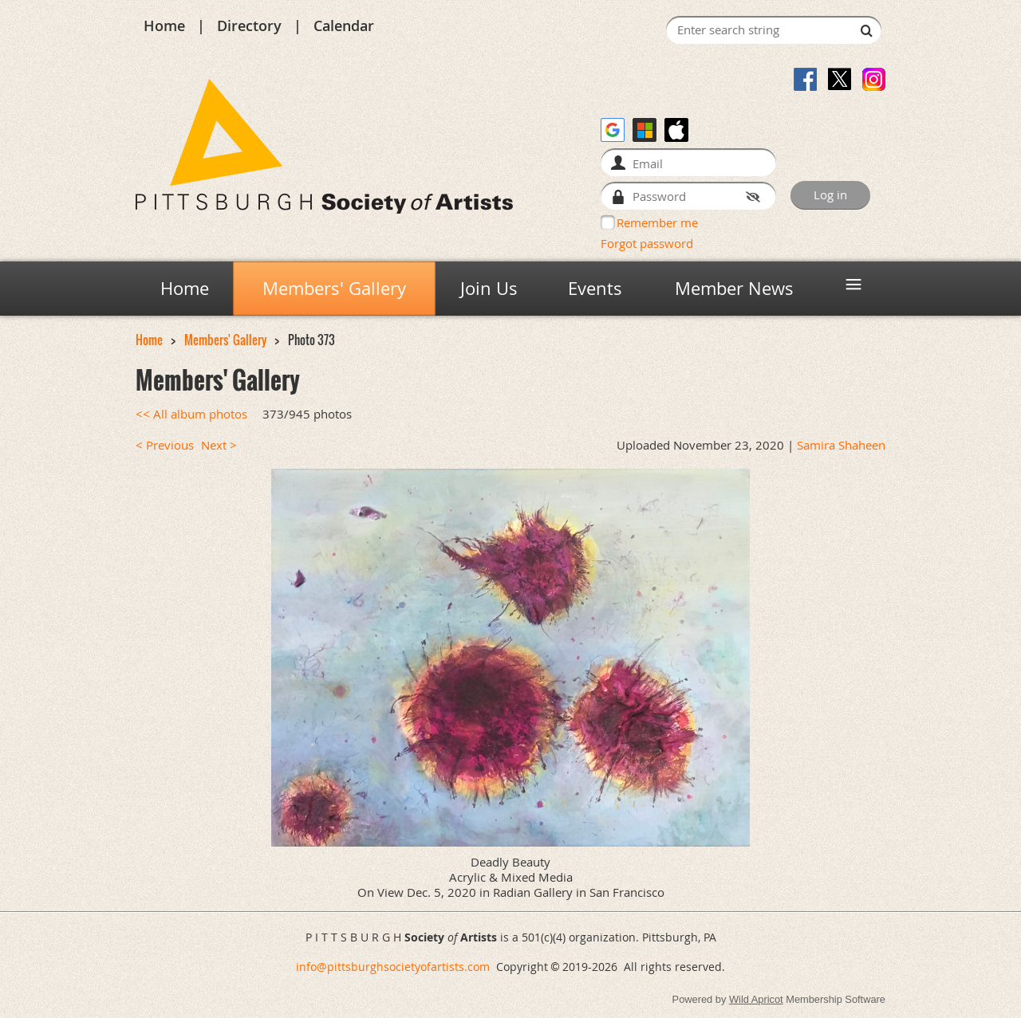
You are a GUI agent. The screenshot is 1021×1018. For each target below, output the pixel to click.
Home (164, 25)
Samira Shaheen (841, 445)
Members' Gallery (225, 340)
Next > (219, 445)
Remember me (657, 222)
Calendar (343, 25)
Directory (249, 25)
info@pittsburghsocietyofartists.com (393, 966)
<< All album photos (191, 414)
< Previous (165, 445)
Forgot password (647, 243)
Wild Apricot (756, 999)
